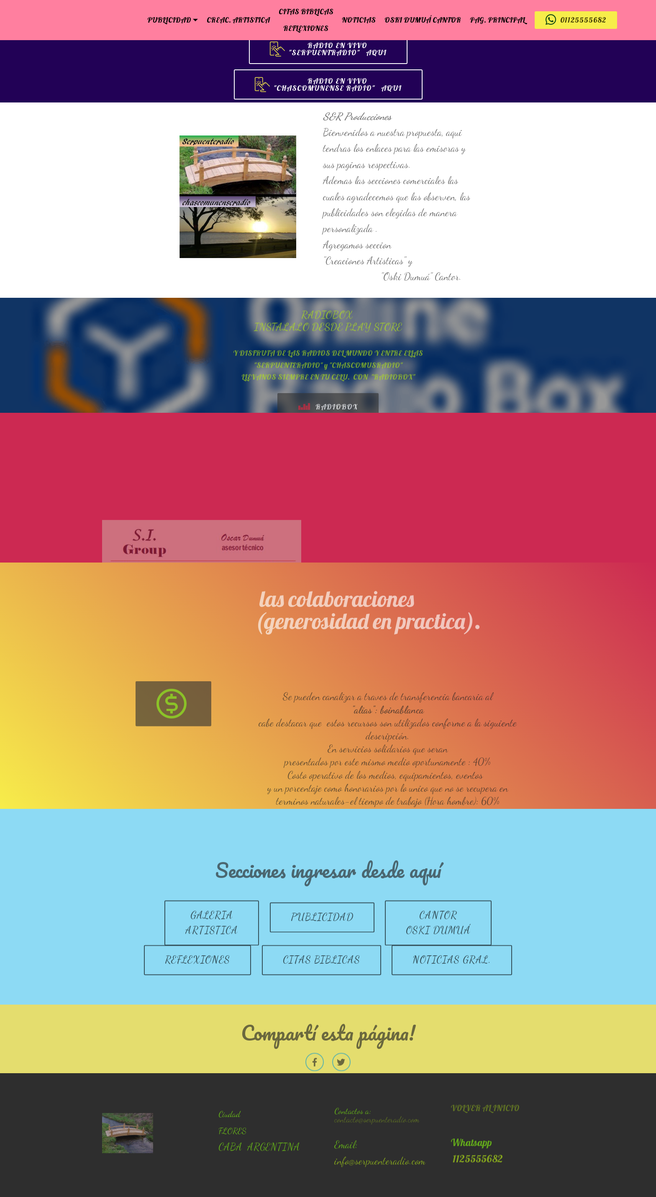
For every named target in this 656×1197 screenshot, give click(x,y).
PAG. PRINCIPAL (497, 19)
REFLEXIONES (305, 28)
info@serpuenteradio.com (379, 1178)
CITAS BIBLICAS (306, 11)
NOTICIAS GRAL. (452, 976)
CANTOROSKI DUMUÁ (438, 946)
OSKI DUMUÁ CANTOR (422, 19)
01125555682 (576, 20)
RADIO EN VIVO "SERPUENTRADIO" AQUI (328, 49)
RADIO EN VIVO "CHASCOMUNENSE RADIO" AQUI (328, 85)
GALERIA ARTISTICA (211, 946)
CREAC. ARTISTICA (238, 19)
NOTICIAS (359, 19)
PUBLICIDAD (169, 19)
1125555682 (477, 1184)
